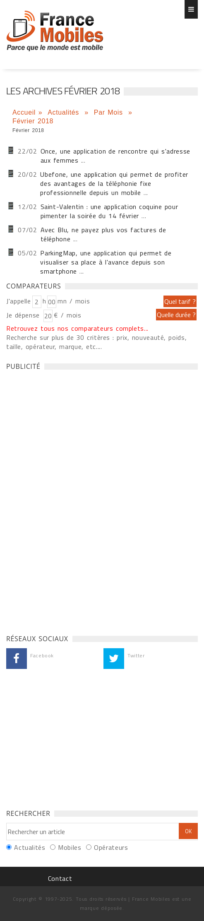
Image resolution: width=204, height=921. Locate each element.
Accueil (24, 112)
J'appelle (18, 300)
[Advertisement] (68, 500)
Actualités (65, 112)
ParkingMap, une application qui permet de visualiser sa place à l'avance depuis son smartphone (105, 262)
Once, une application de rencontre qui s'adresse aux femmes (115, 155)
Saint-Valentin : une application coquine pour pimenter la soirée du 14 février (109, 211)
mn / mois (74, 300)
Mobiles (69, 847)
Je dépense (24, 315)
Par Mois (110, 112)
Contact (60, 878)
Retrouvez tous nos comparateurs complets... (77, 328)
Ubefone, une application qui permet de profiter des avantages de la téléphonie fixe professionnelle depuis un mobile (114, 183)
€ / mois (67, 315)
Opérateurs (111, 847)
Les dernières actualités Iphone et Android (54, 31)
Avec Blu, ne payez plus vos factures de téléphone (103, 234)
